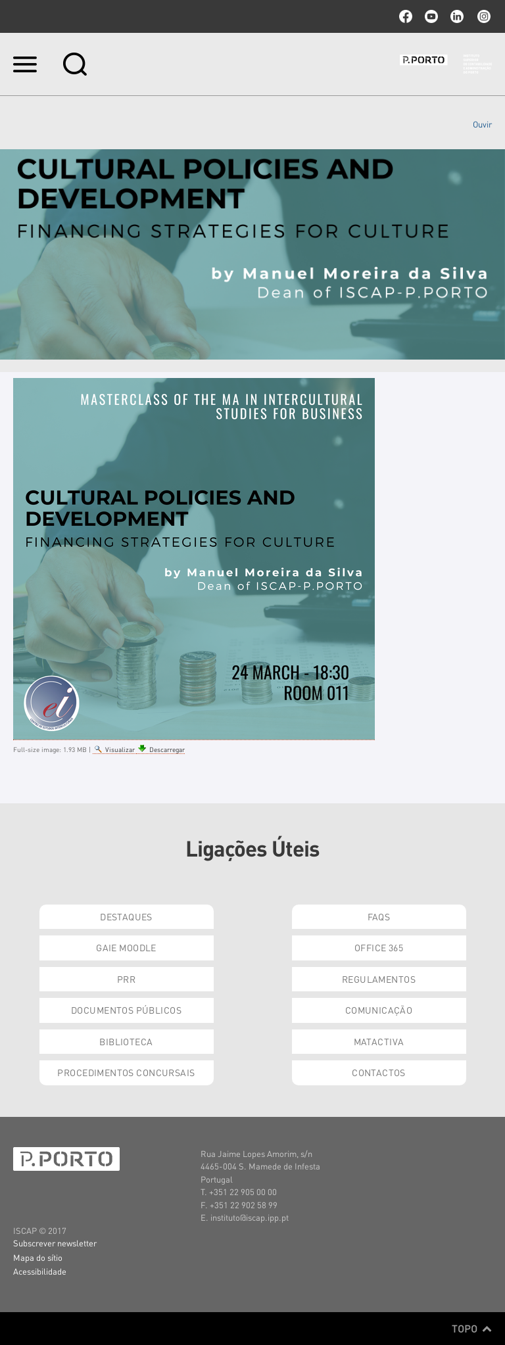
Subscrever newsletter (55, 1242)
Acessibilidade (39, 1271)
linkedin (457, 16)
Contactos (379, 1072)
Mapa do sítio (37, 1257)
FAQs (379, 916)
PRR (126, 979)
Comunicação (379, 1010)
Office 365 (378, 947)
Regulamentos (379, 979)
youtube (431, 16)
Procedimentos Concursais (126, 1072)
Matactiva (379, 1041)
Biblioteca (126, 1041)
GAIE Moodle (126, 947)
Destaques (126, 916)
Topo (472, 1328)
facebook (405, 16)
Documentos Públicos (126, 1010)
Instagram (482, 16)
